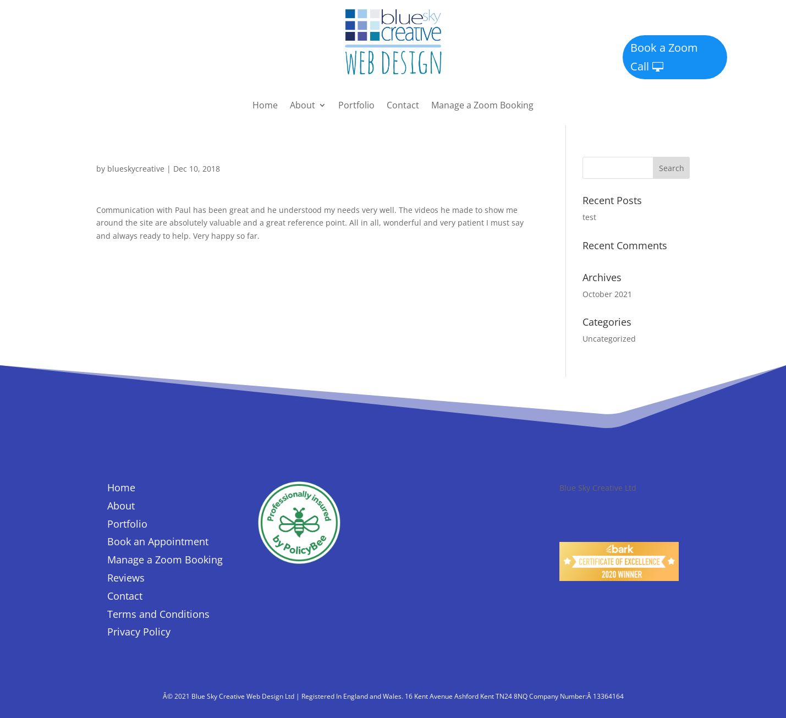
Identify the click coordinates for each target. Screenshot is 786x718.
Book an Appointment (157, 541)
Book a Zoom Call (664, 57)
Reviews (126, 577)
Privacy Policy (139, 631)
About (302, 106)
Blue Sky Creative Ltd (597, 488)
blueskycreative (135, 168)
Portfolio (356, 106)
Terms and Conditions (158, 614)
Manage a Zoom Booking (482, 106)
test (589, 217)
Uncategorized (609, 338)
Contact (403, 106)
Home (265, 106)
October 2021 (607, 294)
